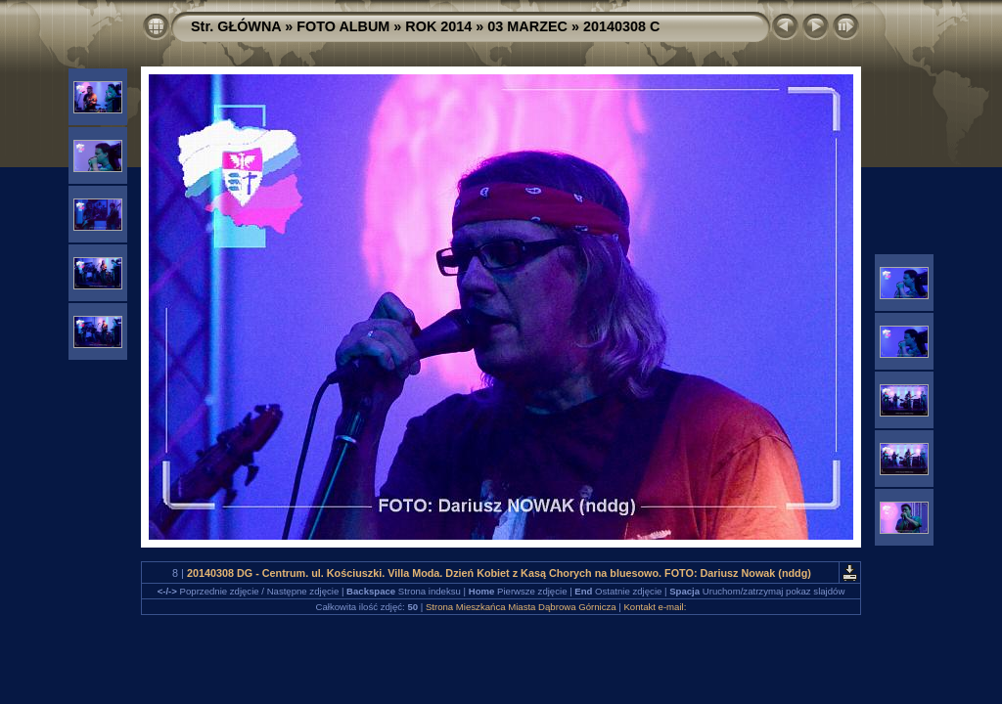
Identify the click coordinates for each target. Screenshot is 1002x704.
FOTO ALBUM (342, 26)
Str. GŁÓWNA (236, 26)
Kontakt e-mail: (654, 606)
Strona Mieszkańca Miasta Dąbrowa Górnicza (521, 606)
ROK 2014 (438, 26)
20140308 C (621, 26)
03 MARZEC (527, 26)
